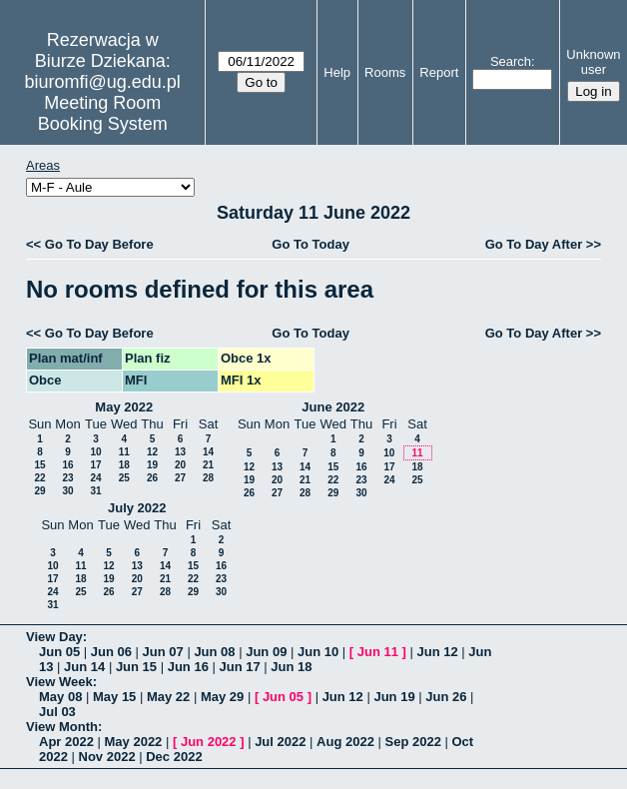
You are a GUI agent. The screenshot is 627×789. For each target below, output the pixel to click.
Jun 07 (163, 651)
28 (208, 477)
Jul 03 (57, 711)
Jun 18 (291, 666)
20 (180, 464)
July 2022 (137, 507)
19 (152, 464)
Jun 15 (136, 666)
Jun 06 (111, 651)
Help (336, 72)
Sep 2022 (413, 741)
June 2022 (333, 406)
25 (124, 477)
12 (152, 451)
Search (510, 61)
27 (180, 477)
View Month (62, 726)
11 (124, 451)
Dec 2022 (174, 756)
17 (95, 464)
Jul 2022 (280, 741)
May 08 (60, 696)
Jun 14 (84, 666)
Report (438, 72)
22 (39, 477)
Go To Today (310, 244)
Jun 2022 (209, 741)
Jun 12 (436, 651)
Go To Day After (534, 244)
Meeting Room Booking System (103, 113)
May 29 (222, 696)
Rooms (384, 72)
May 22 (168, 696)
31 (95, 490)
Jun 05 (59, 651)
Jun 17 (239, 666)
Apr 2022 (66, 741)
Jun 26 (445, 696)
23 (67, 477)
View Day (54, 636)
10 (95, 451)
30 (67, 490)
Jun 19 (393, 696)
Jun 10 (318, 651)
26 (152, 477)
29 (39, 490)
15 (39, 464)
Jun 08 (214, 651)
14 (208, 451)
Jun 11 (377, 651)
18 (124, 464)
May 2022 (124, 406)
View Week (59, 681)
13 (180, 451)
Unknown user (593, 62)
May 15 (114, 696)
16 (67, 464)
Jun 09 (266, 651)
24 (95, 477)
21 (208, 464)
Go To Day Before (99, 244)
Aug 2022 (345, 741)
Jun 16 (188, 666)
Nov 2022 (107, 756)
